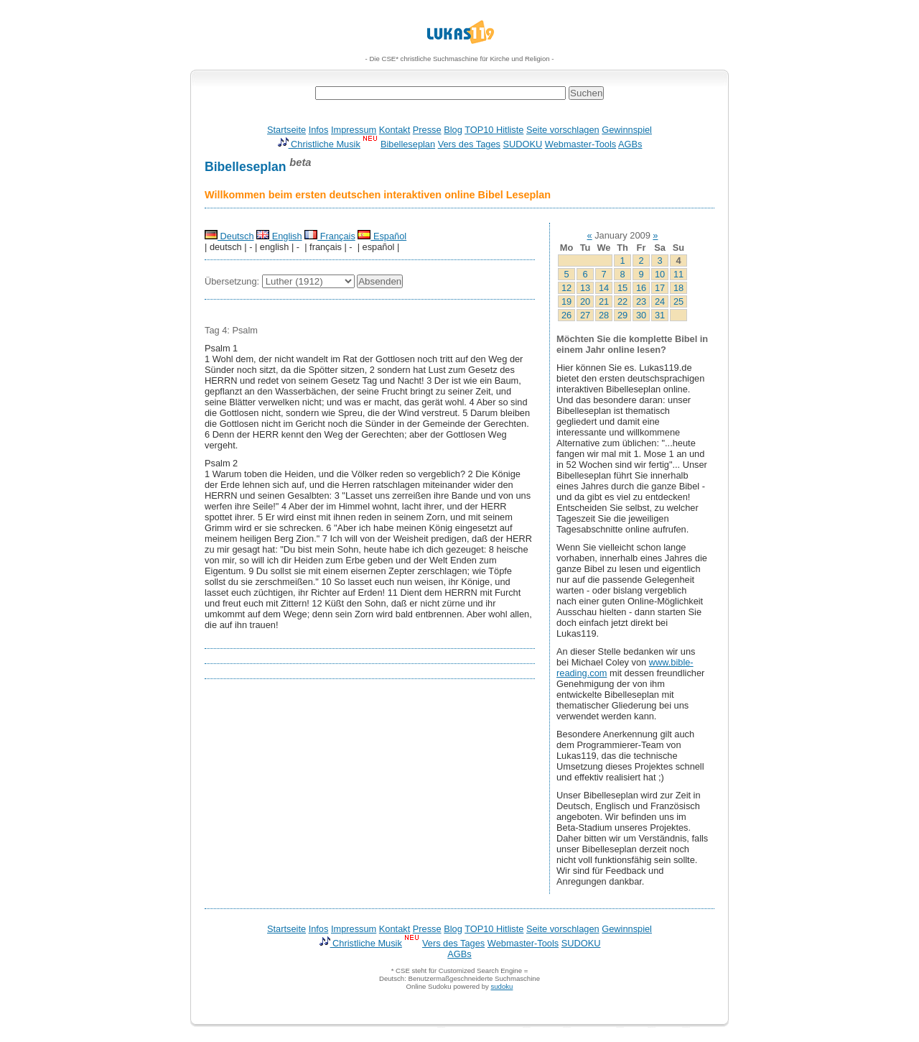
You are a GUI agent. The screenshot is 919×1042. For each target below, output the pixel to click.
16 (641, 287)
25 (678, 301)
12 (566, 287)
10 (660, 274)
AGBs (630, 144)
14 (604, 287)
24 (660, 301)
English (279, 236)
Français (329, 236)
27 (585, 315)
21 (604, 301)
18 (678, 287)
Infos (319, 129)
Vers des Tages (469, 144)
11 (678, 274)
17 (660, 287)
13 (585, 287)
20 (585, 301)
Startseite (286, 129)
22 (622, 301)
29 (622, 315)
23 (641, 301)
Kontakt (394, 129)
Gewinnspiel (627, 129)
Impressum (353, 129)
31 (660, 315)
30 (641, 315)
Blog (453, 129)
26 (566, 315)
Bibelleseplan (408, 144)
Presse (427, 129)
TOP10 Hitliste (494, 129)
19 (566, 301)
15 (622, 287)
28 (604, 315)
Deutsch (229, 236)
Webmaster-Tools (580, 144)
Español (382, 236)
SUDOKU (523, 144)
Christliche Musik (318, 144)
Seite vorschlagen (563, 129)
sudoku (501, 986)
